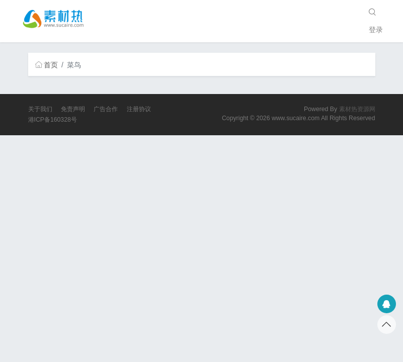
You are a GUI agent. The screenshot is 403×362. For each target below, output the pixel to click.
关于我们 (40, 109)
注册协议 (139, 109)
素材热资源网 (357, 109)
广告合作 (106, 109)
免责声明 (73, 109)
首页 (46, 65)
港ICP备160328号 (52, 119)
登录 (376, 30)
